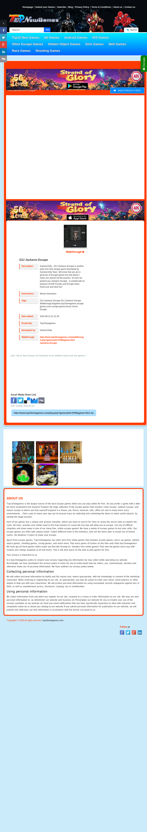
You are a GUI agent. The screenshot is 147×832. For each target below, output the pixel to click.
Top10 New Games (25, 37)
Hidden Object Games (64, 44)
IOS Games (100, 37)
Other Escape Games (27, 44)
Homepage (27, 7)
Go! (48, 29)
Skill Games (117, 44)
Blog (70, 7)
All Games (51, 37)
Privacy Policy (82, 7)
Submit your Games (45, 7)
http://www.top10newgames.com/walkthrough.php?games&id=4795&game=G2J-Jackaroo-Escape (62, 340)
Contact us (130, 7)
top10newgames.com (52, 620)
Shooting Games (47, 50)
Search (133, 30)
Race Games (21, 50)
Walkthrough (75, 251)
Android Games (76, 37)
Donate (144, 63)
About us (117, 7)
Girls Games (94, 44)
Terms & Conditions (101, 7)
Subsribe (61, 7)
